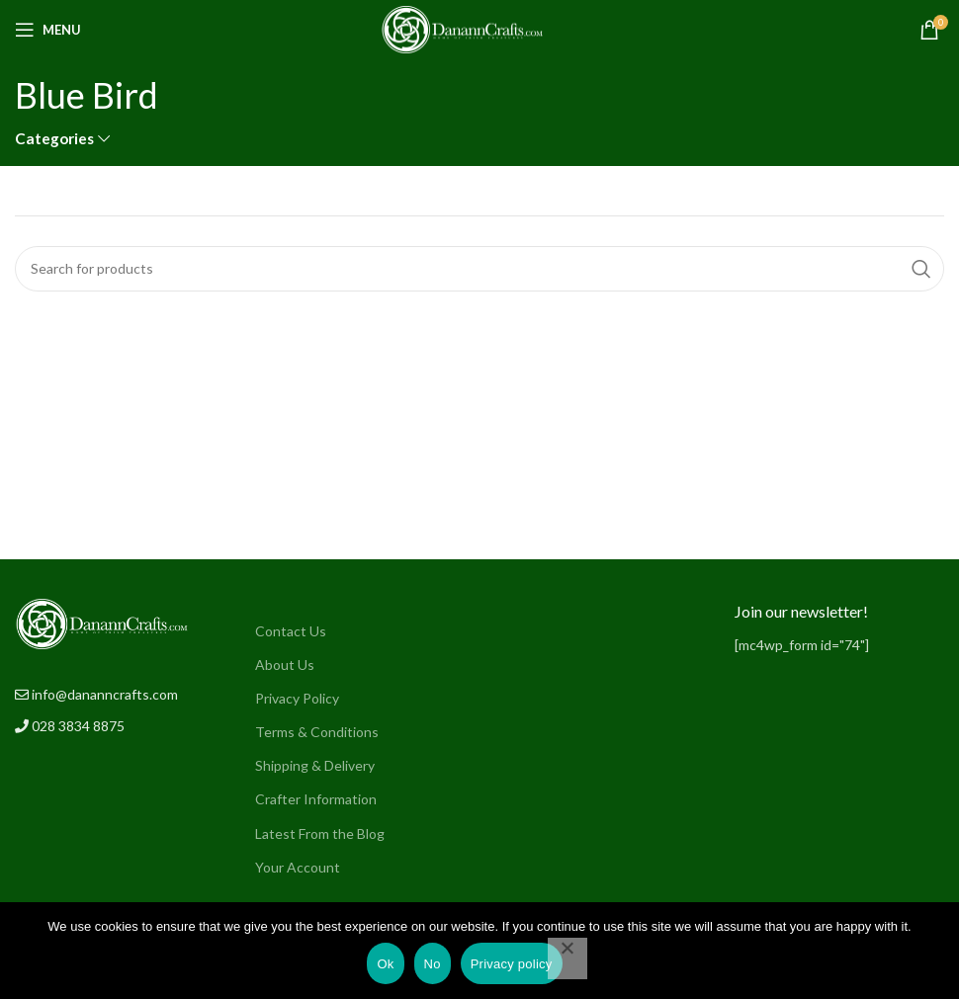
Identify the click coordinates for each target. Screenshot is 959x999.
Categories (54, 138)
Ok (385, 964)
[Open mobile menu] (48, 29)
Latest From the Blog (320, 833)
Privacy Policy (297, 698)
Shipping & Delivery (315, 765)
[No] (567, 958)
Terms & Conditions (317, 731)
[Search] (479, 268)
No (432, 964)
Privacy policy (512, 964)
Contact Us (290, 631)
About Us (284, 664)
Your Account (297, 867)
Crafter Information (316, 799)
